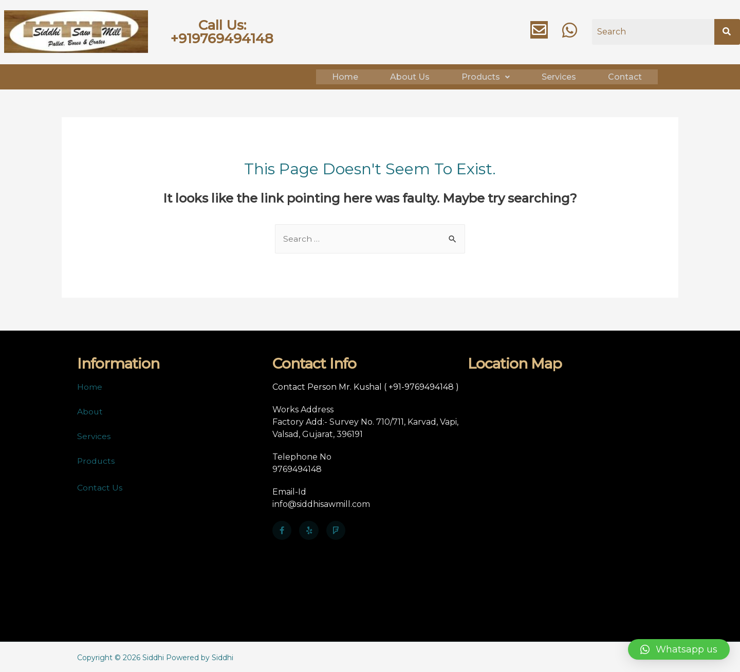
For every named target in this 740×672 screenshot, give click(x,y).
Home (345, 76)
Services (559, 76)
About (90, 410)
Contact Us (99, 486)
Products (485, 76)
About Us (410, 76)
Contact (625, 76)
